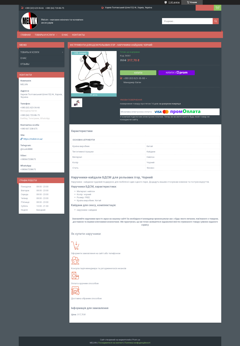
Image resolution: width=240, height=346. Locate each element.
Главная (26, 34)
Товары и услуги (45, 34)
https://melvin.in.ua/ (33, 139)
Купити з (177, 72)
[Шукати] (216, 21)
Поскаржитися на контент (110, 343)
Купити (138, 72)
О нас (65, 34)
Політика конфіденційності (137, 343)
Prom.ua (136, 340)
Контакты (78, 34)
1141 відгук (174, 2)
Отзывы (24, 64)
